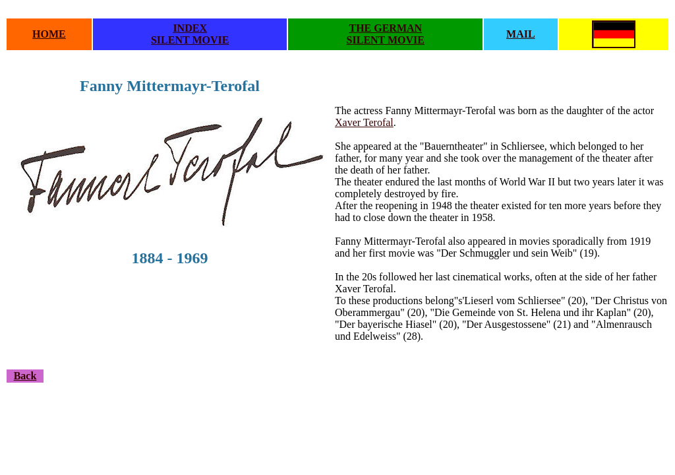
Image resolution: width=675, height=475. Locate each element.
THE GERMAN (385, 28)
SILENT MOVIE (190, 40)
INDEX (190, 28)
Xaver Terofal (364, 122)
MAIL (520, 34)
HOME (49, 34)
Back (25, 375)
